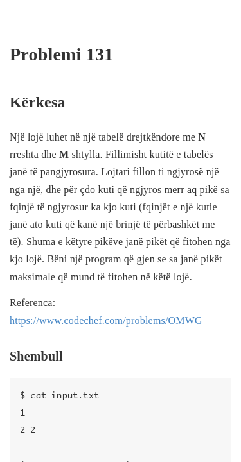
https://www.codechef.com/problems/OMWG (106, 320)
